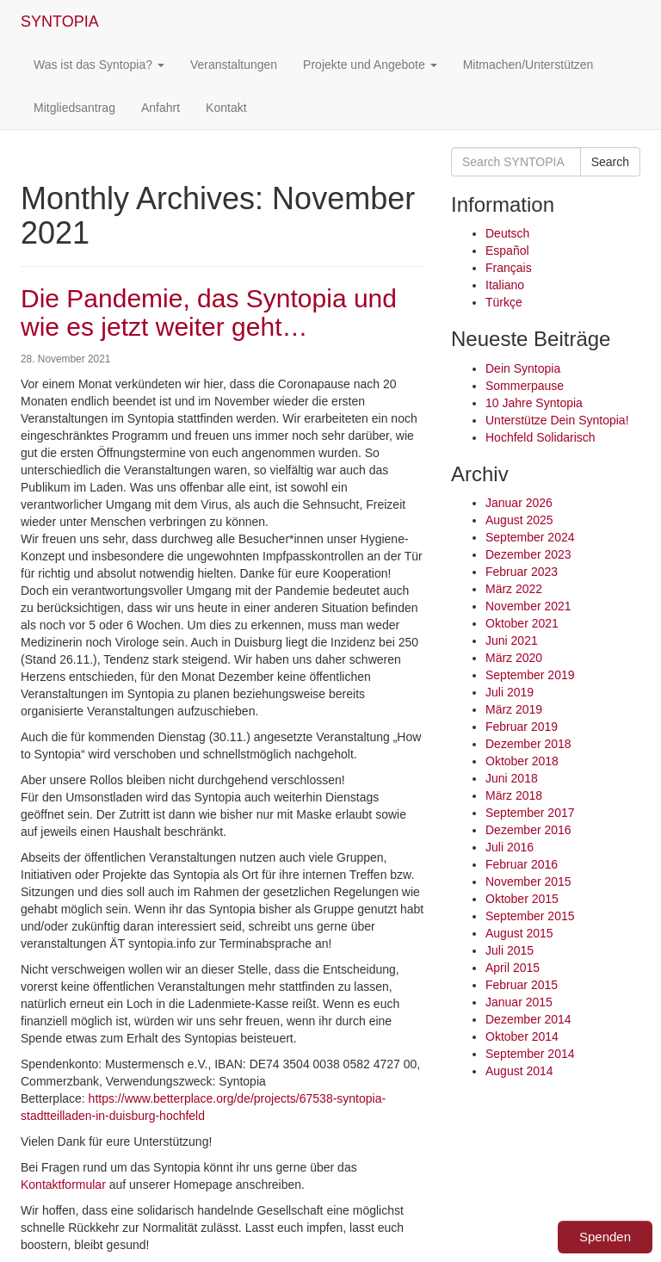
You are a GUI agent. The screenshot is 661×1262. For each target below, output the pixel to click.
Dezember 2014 (528, 1019)
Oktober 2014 (522, 1036)
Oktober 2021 (522, 623)
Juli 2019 (509, 692)
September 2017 (530, 813)
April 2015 (512, 967)
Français (508, 268)
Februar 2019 (521, 726)
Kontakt (226, 107)
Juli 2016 (509, 847)
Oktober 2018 (522, 761)
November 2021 (528, 606)
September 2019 (530, 675)
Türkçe (503, 302)
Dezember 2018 (528, 744)
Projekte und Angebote (370, 64)
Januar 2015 (519, 1002)
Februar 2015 (521, 985)
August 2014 (519, 1071)
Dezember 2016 (528, 830)
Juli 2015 (509, 950)
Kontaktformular (63, 1184)
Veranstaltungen (233, 64)
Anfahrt (160, 107)
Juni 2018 (511, 778)
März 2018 (513, 795)
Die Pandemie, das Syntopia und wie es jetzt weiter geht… (209, 312)
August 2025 (519, 520)
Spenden (605, 1236)
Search (610, 162)
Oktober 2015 (522, 899)
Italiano (504, 285)
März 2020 (513, 658)
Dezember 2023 (528, 554)
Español (507, 250)
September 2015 (530, 916)
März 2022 (513, 589)
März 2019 (513, 709)
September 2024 (530, 537)
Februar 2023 (521, 571)
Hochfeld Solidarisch (540, 437)
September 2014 (530, 1054)
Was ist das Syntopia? (99, 64)
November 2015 (528, 881)
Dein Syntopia (522, 368)
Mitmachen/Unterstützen (528, 64)
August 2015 (519, 933)
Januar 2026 (519, 503)
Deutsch (507, 233)
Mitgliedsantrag (74, 107)
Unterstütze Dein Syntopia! (557, 420)
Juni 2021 (511, 640)
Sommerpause (524, 386)
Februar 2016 (521, 864)
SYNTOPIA (60, 21)
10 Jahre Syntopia (534, 403)
